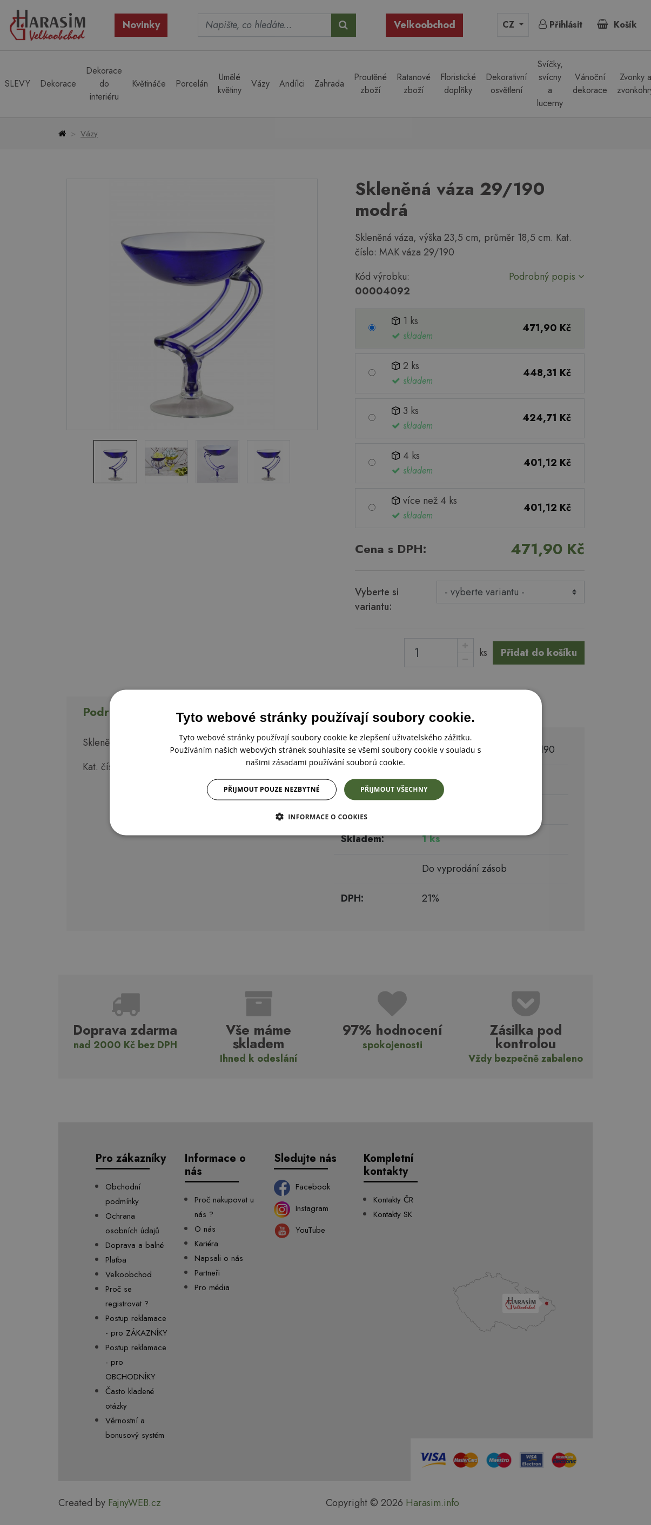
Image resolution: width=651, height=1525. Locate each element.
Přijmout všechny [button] (394, 789)
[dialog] (326, 763)
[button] (326, 816)
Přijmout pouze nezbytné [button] (272, 789)
